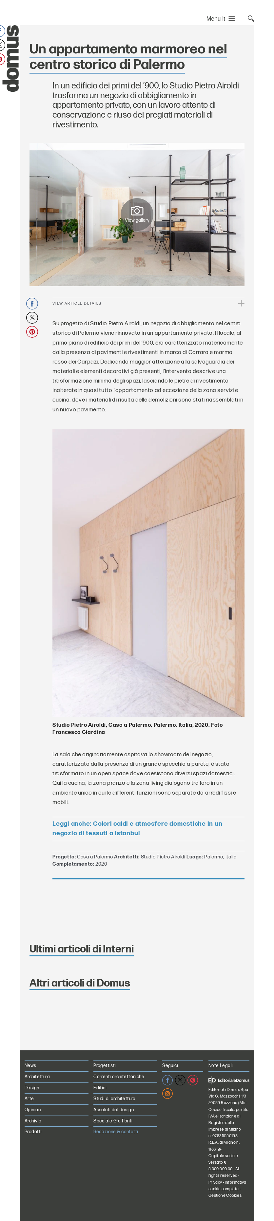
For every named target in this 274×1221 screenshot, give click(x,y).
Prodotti (33, 1132)
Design (32, 1088)
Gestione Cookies (225, 1195)
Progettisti (104, 1065)
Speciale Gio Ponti (113, 1121)
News (30, 1065)
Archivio (33, 1121)
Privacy (215, 1182)
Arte (29, 1098)
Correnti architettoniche (118, 1077)
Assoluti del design (113, 1110)
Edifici (100, 1088)
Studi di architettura (114, 1098)
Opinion (33, 1110)
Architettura (37, 1077)
